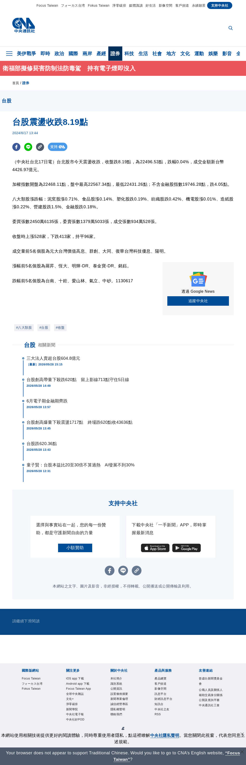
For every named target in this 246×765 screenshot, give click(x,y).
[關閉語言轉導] (242, 752)
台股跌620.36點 (42, 443)
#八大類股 (24, 327)
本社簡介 (119, 679)
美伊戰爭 (26, 53)
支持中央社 (219, 5)
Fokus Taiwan (98, 5)
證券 (115, 53)
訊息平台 (163, 698)
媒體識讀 (136, 5)
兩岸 (87, 53)
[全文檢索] (231, 28)
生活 (143, 53)
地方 (171, 53)
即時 (45, 53)
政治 (59, 53)
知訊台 (161, 717)
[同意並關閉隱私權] (242, 734)
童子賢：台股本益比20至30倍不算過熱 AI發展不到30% (81, 465)
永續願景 (199, 5)
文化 (185, 53)
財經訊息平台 (166, 708)
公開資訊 (119, 692)
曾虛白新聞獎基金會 (210, 682)
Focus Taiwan (47, 5)
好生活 (151, 5)
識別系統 (119, 685)
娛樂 (213, 53)
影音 (227, 53)
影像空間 (166, 5)
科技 (129, 53)
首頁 (15, 83)
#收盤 (60, 327)
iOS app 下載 (77, 682)
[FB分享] (16, 147)
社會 (157, 53)
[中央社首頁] (23, 26)
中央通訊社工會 (210, 727)
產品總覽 (163, 679)
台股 (30, 345)
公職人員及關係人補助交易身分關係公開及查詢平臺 (210, 705)
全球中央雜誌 (77, 720)
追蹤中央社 (198, 301)
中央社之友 (166, 724)
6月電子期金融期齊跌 (47, 401)
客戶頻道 (182, 5)
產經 (101, 53)
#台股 (43, 327)
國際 (73, 53)
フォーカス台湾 (73, 5)
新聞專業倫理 (121, 714)
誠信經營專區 (121, 727)
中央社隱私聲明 (164, 735)
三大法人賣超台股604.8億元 (53, 358)
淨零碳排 (119, 5)
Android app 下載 (78, 695)
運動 (199, 53)
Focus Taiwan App (77, 708)
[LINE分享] (28, 147)
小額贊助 (75, 547)
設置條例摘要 (121, 701)
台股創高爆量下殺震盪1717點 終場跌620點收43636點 (79, 422)
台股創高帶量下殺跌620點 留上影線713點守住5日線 (78, 379)
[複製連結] (40, 147)
